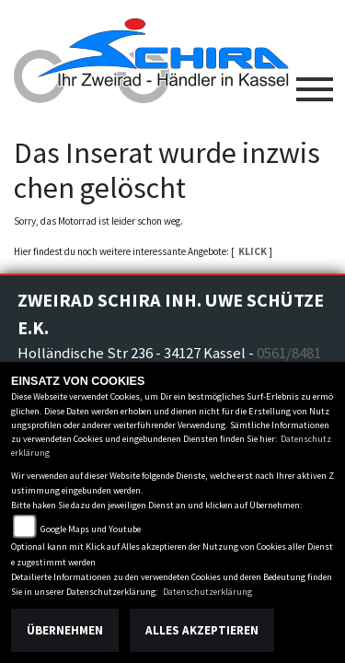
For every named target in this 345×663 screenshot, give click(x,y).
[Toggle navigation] (314, 82)
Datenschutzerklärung (207, 592)
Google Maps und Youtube (90, 529)
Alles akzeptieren (202, 630)
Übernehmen (65, 630)
